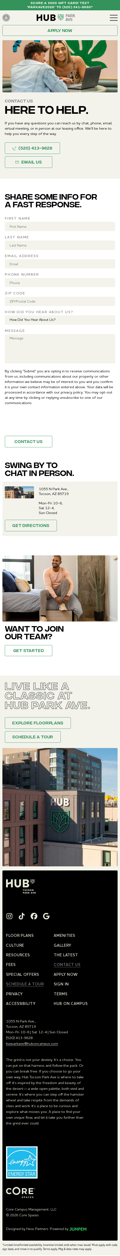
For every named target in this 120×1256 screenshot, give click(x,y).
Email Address (22, 256)
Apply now (60, 31)
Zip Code (15, 293)
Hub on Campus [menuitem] (71, 1003)
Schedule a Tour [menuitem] (25, 984)
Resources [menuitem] (18, 954)
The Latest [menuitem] (66, 954)
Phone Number (22, 274)
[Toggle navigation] (114, 18)
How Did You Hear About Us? (39, 312)
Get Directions (30, 526)
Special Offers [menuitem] (22, 974)
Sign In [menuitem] (61, 984)
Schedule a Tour (32, 737)
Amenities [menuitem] (64, 935)
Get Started (28, 651)
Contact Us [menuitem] (67, 964)
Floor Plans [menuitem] (20, 935)
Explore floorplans (37, 723)
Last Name (17, 237)
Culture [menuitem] (15, 945)
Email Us (28, 162)
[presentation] (41, 422)
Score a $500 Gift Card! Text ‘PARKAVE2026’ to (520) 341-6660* (60, 5)
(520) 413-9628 (32, 148)
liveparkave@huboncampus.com (32, 1043)
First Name (18, 218)
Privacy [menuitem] (14, 993)
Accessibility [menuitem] (21, 1003)
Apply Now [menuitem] (66, 974)
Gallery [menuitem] (62, 945)
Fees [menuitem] (11, 964)
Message (15, 330)
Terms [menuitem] (60, 993)
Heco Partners (37, 1228)
